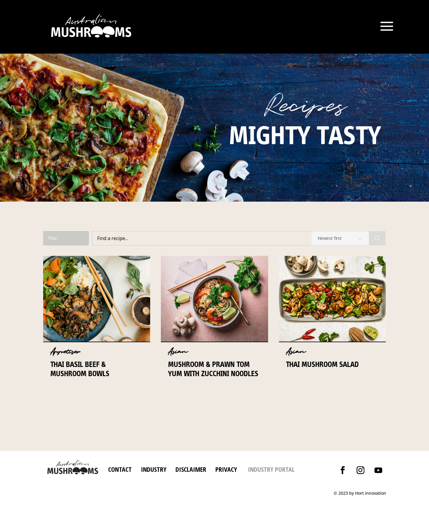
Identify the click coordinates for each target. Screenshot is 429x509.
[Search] (377, 238)
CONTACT (120, 469)
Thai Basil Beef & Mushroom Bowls (79, 369)
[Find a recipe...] (230, 238)
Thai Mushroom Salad (322, 364)
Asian (178, 351)
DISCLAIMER (190, 469)
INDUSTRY (154, 469)
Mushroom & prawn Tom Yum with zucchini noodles (213, 369)
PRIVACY (226, 469)
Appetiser (65, 351)
